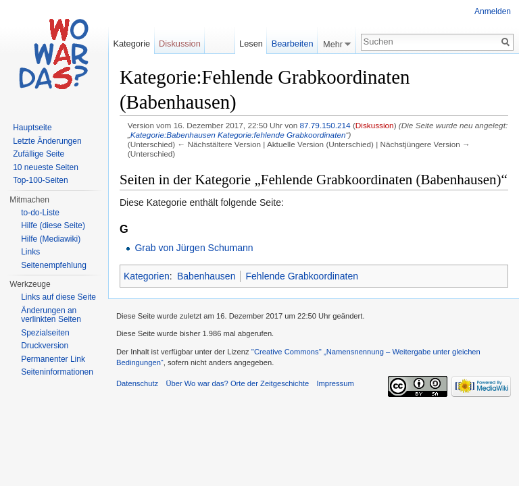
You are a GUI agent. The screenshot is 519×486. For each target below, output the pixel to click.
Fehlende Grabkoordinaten (301, 276)
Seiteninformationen (57, 372)
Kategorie (131, 43)
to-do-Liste (40, 212)
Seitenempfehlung (53, 265)
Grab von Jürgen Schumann (193, 247)
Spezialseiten (45, 333)
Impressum (334, 383)
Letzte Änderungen (47, 141)
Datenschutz (137, 383)
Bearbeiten (293, 43)
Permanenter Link (53, 359)
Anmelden (492, 11)
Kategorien (147, 276)
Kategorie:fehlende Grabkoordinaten (281, 134)
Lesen (251, 43)
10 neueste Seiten (45, 167)
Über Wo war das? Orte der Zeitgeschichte (237, 383)
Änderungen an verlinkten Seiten (51, 315)
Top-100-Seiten (40, 180)
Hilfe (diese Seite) (53, 225)
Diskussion (374, 125)
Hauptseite (32, 127)
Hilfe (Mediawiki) (50, 239)
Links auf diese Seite (58, 297)
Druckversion (44, 345)
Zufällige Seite (38, 154)
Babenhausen (206, 276)
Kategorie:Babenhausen (173, 134)
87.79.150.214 (324, 125)
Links (30, 251)
